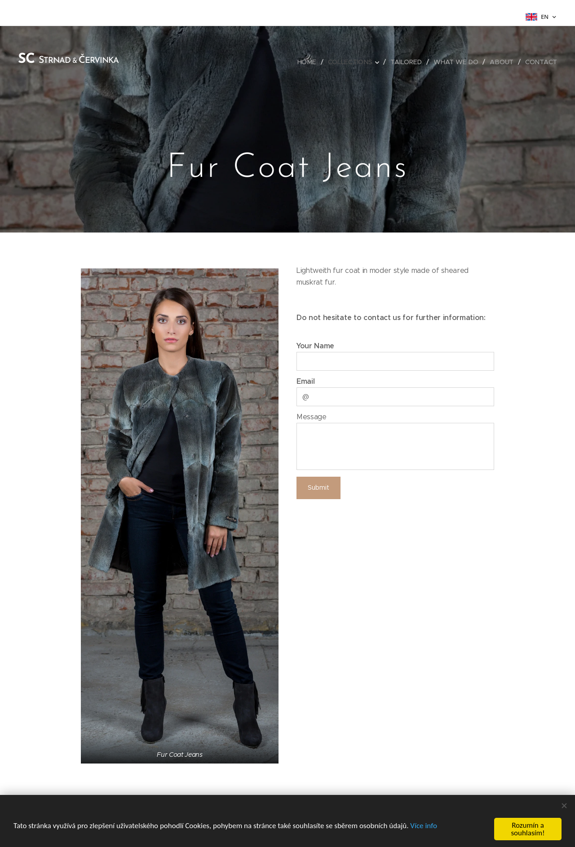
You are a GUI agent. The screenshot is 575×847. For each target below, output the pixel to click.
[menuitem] (309, 62)
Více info (423, 825)
